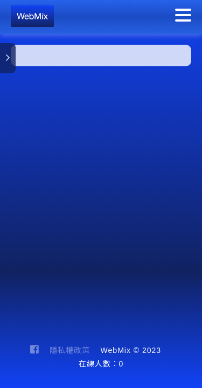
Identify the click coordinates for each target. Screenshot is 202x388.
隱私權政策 (70, 350)
